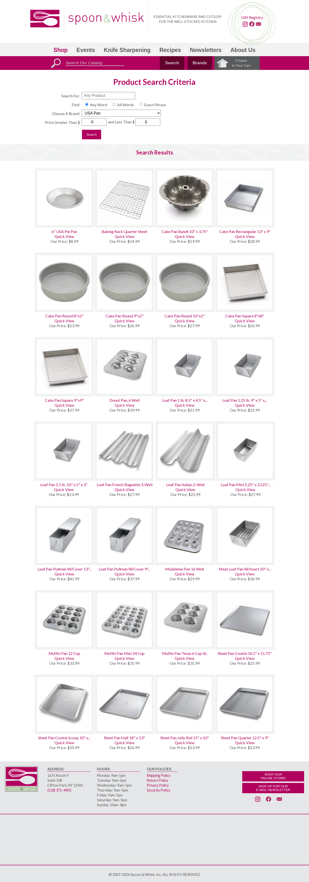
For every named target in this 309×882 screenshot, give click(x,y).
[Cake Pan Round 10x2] (184, 282)
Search (172, 63)
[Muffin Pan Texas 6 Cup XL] (184, 620)
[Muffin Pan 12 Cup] (64, 620)
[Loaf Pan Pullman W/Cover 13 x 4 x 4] (64, 535)
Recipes (170, 50)
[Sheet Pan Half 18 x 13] (124, 704)
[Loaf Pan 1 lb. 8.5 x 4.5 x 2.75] (184, 366)
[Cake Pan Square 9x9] (64, 366)
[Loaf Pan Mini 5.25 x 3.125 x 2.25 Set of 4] (245, 451)
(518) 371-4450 (59, 790)
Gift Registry (252, 17)
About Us (242, 50)
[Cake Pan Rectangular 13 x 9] (244, 198)
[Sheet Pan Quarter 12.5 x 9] (244, 704)
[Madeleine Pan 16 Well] (184, 535)
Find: (76, 104)
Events (86, 50)
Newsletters (206, 50)
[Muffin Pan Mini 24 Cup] (124, 620)
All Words (125, 104)
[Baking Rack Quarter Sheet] (124, 198)
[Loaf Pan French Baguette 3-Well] (124, 451)
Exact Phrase (155, 104)
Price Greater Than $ (62, 122)
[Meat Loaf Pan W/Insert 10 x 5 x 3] (244, 535)
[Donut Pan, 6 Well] (124, 366)
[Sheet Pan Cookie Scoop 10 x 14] (64, 704)
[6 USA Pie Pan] (64, 198)
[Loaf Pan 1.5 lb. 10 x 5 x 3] (64, 451)
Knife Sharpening (127, 50)
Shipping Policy (158, 775)
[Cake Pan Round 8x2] (64, 282)
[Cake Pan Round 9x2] (124, 282)
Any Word (98, 104)
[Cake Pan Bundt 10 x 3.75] (184, 198)
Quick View (64, 236)
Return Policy (157, 780)
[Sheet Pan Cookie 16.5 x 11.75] (244, 620)
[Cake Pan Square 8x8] (244, 282)
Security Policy (158, 790)
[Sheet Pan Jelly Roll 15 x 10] (184, 704)
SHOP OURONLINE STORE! (273, 776)
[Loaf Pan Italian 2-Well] (185, 451)
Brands (200, 63)
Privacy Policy (158, 785)
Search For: (70, 95)
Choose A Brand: (66, 113)
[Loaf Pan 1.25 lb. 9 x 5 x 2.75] (244, 366)
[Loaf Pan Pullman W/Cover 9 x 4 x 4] (124, 535)
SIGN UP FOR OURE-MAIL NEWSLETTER (273, 788)
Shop (61, 50)
